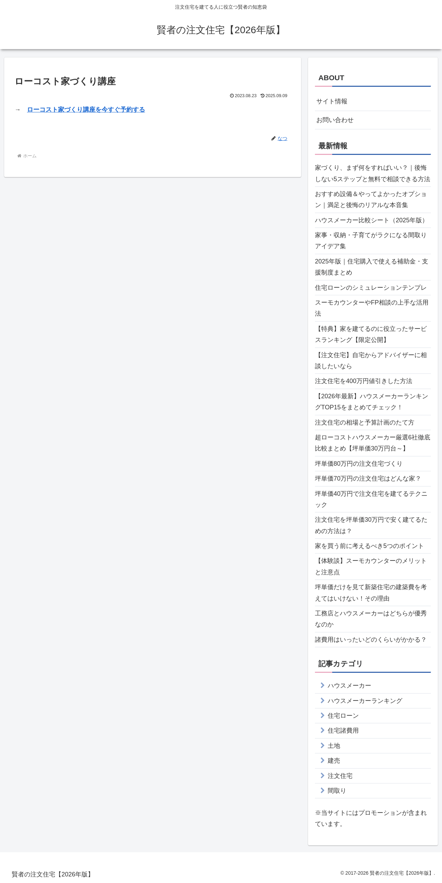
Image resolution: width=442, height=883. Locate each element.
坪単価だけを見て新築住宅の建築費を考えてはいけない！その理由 (371, 593)
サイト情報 (331, 101)
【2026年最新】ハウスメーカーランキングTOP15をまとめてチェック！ (371, 402)
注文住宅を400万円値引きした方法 (363, 381)
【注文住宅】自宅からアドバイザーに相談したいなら (371, 361)
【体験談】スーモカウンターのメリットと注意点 (371, 566)
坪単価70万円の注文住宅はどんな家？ (368, 478)
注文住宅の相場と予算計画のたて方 (364, 422)
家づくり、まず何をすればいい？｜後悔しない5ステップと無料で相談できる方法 (372, 173)
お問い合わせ (335, 120)
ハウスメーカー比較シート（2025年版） (371, 220)
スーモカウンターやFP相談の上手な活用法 (372, 308)
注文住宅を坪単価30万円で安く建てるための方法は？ (371, 525)
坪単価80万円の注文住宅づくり (359, 463)
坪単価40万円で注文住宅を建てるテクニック (371, 499)
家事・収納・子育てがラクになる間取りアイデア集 (371, 241)
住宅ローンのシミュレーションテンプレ (371, 287)
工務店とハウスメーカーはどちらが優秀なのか (371, 619)
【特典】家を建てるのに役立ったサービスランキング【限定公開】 (371, 334)
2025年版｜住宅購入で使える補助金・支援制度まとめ (371, 267)
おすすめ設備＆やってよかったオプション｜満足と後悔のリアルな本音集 (371, 199)
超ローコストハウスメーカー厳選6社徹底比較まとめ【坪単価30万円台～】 (372, 443)
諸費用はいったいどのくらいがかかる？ (371, 639)
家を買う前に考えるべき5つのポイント (369, 545)
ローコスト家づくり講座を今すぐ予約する (86, 109)
